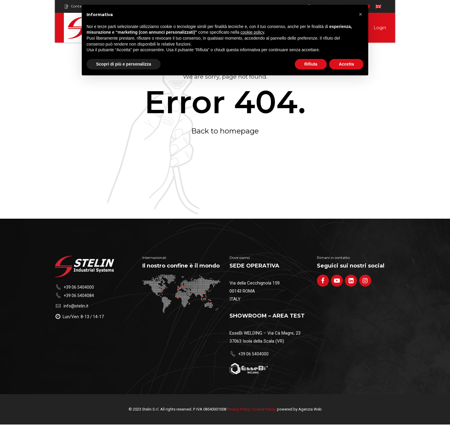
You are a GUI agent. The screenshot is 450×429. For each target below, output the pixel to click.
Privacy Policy (238, 409)
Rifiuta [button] (311, 64)
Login (380, 27)
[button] (360, 14)
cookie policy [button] (252, 32)
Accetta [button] (346, 64)
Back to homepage (225, 131)
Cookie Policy (263, 409)
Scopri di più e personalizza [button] (123, 64)
